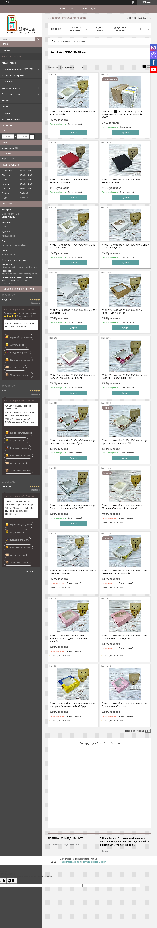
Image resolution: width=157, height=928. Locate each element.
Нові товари (8, 81)
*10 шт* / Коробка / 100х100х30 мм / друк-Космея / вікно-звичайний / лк (73, 376)
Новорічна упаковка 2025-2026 (17, 69)
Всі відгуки (31, 571)
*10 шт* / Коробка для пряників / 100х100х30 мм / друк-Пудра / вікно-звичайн (69, 638)
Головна (6, 50)
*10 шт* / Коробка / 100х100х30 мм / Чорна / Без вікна (122, 181)
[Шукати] (38, 39)
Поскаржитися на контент (69, 862)
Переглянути (88, 8)
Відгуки (5, 100)
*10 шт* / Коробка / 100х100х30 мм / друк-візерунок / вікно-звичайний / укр (73, 705)
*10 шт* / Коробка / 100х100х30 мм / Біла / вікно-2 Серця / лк (125, 246)
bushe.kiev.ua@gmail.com (14, 245)
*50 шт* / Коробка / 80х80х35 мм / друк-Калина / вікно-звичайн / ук (19, 511)
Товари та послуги (11, 56)
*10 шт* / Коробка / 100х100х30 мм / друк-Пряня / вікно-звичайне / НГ (125, 442)
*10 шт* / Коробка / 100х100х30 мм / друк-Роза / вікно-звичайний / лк (125, 376)
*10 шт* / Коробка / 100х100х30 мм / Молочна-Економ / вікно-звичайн (122, 507)
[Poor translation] (12, 881)
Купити (73, 132)
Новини (6, 112)
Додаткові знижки (120, 29)
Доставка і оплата (11, 119)
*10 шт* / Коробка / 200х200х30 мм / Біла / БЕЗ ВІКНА (20, 325)
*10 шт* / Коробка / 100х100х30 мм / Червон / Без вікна (70, 181)
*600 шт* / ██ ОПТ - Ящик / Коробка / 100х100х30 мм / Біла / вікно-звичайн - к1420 (123, 114)
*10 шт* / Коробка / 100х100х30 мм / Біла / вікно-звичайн (73, 113)
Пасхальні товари (11, 94)
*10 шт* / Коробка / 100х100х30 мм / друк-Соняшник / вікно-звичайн (125, 572)
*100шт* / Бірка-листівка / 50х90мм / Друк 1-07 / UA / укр (19, 420)
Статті (5, 106)
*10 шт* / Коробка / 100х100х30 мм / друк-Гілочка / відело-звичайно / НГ (73, 507)
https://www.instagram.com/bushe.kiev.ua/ (21, 267)
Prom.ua (93, 859)
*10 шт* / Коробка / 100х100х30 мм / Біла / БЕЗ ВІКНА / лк (73, 311)
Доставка (106, 851)
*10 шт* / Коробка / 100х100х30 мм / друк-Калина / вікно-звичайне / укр (73, 442)
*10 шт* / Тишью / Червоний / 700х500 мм (19, 407)
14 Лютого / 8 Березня (13, 75)
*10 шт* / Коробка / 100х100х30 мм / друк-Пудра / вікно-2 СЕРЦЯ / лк (125, 637)
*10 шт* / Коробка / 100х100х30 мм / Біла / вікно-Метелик (20, 414)
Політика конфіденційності (94, 862)
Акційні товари (9, 62)
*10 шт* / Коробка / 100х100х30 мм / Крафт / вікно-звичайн (122, 311)
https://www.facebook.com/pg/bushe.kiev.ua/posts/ (21, 273)
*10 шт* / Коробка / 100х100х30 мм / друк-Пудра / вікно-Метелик (125, 705)
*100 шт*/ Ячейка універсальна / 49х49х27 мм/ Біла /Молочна (73, 572)
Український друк (11, 87)
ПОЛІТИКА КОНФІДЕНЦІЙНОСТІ (64, 844)
